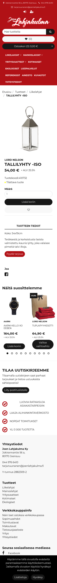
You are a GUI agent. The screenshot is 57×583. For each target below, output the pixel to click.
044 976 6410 (47, 3)
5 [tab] (26, 353)
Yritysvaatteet (14, 62)
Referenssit (12, 75)
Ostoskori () (26, 46)
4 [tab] (21, 353)
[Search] (24, 32)
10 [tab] (49, 353)
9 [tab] (44, 353)
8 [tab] (39, 353)
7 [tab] (35, 353)
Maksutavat (9, 526)
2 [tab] (12, 353)
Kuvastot (40, 75)
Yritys (5, 533)
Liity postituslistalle (15, 390)
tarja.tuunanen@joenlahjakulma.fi (29, 7)
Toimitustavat (10, 522)
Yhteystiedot (13, 82)
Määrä (8, 189)
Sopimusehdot (11, 518)
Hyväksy (38, 577)
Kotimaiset (34, 62)
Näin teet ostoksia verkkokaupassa (23, 515)
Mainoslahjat (32, 55)
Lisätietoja (20, 577)
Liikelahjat (12, 55)
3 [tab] (17, 353)
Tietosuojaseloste (12, 529)
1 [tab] (8, 353)
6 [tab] (30, 353)
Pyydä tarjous (15, 253)
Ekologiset (12, 68)
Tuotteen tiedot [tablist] (28, 225)
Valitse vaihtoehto (42, 344)
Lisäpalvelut (29, 68)
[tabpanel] (14, 321)
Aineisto (27, 75)
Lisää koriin (28, 201)
